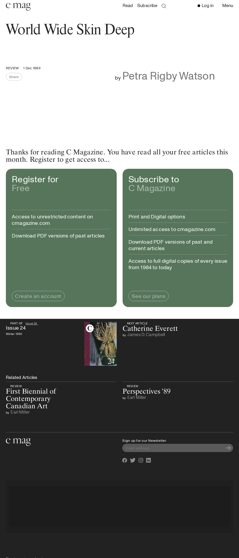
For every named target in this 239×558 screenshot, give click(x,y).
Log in (205, 5)
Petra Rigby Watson (168, 75)
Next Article (136, 323)
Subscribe (147, 5)
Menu (229, 5)
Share (15, 77)
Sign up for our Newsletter (144, 440)
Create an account (38, 295)
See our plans (149, 295)
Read (128, 5)
